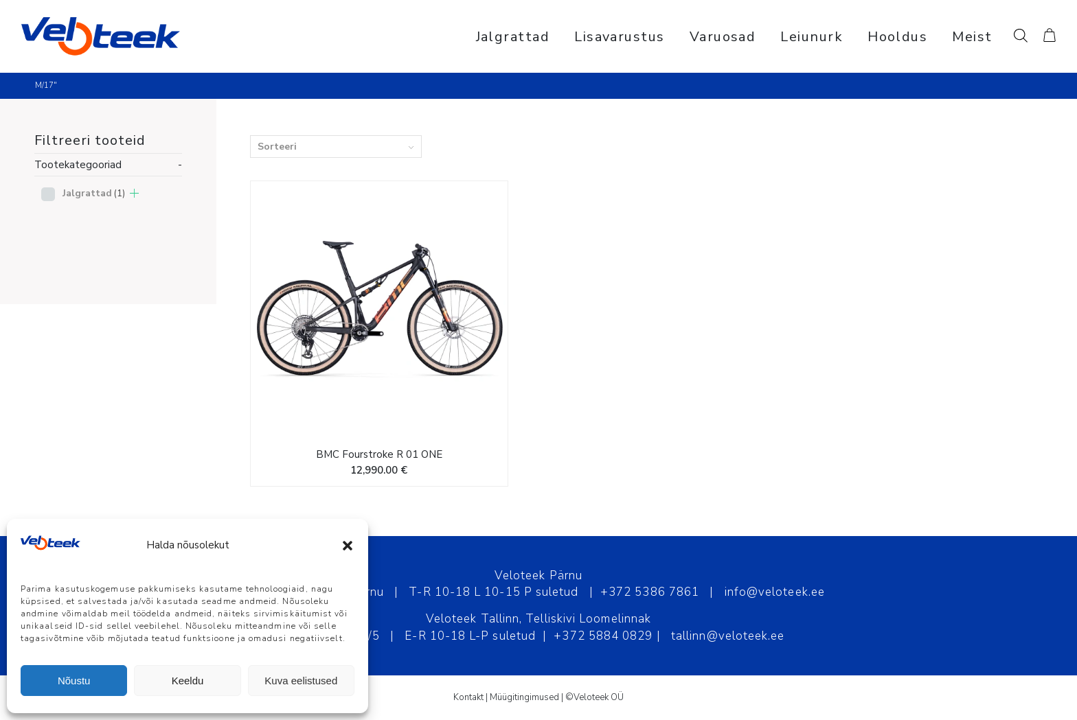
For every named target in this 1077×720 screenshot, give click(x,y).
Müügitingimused (524, 697)
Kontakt (468, 697)
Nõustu (74, 680)
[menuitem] (513, 36)
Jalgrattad (94, 193)
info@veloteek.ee (775, 592)
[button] (347, 546)
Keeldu (188, 680)
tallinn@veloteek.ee (728, 636)
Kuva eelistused (300, 680)
